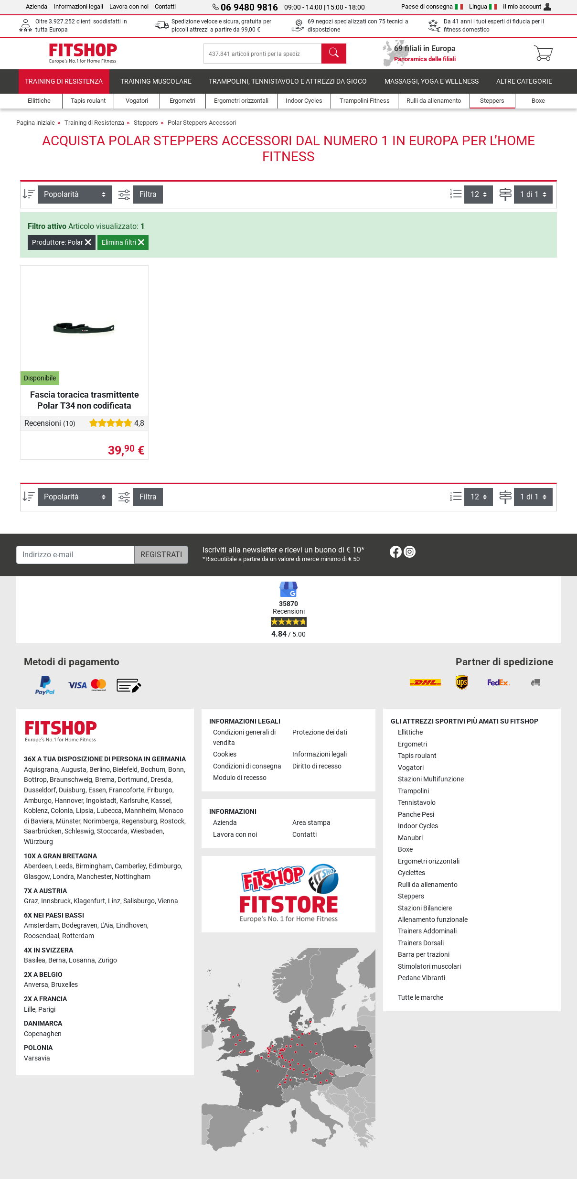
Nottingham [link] (132, 877)
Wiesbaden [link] (146, 831)
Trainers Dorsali (421, 943)
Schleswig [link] (79, 831)
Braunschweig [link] (71, 780)
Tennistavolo (417, 803)
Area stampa (311, 823)
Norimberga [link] (100, 821)
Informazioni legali (78, 6)
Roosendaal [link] (41, 936)
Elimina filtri (123, 249)
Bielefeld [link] (125, 770)
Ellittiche (410, 732)
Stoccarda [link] (112, 831)
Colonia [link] (62, 811)
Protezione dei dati (319, 732)
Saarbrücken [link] (43, 831)
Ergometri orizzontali (428, 861)
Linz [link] (114, 901)
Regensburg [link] (139, 821)
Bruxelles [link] (64, 985)
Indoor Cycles (418, 826)
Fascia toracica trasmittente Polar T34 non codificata (84, 406)
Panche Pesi (416, 815)
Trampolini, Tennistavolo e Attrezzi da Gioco (288, 88)
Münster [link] (68, 821)
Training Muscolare (156, 88)
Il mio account (527, 6)
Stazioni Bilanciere (425, 908)
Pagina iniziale (35, 129)
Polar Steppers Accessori (202, 129)
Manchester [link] (94, 877)
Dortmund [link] (133, 780)
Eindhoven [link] (131, 925)
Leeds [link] (64, 866)
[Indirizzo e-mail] (75, 555)
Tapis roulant (417, 756)
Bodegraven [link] (79, 925)
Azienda (36, 6)
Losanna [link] (82, 960)
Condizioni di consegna (247, 766)
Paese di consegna (432, 6)
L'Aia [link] (106, 925)
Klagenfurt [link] (89, 901)
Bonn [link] (176, 770)
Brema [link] (105, 780)
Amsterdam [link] (41, 925)
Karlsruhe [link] (133, 801)
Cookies (224, 754)
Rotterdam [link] (78, 936)
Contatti (165, 6)
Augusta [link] (73, 770)
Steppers (146, 129)
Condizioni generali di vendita (244, 737)
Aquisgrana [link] (41, 770)
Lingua (483, 6)
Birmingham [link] (93, 866)
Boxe (405, 849)
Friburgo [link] (159, 790)
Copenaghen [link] (43, 1034)
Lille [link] (29, 1010)
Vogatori (411, 768)
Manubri (410, 838)
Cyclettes (411, 873)
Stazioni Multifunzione (431, 779)
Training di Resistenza (64, 88)
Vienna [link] (168, 901)
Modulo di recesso (240, 778)
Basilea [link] (34, 960)
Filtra (148, 201)
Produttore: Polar (61, 249)
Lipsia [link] (85, 811)
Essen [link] (97, 790)
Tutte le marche (420, 998)
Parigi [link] (46, 1010)
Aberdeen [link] (38, 866)
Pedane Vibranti (421, 978)
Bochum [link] (152, 770)
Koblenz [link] (36, 811)
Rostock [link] (172, 821)
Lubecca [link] (109, 811)
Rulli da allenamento (428, 885)
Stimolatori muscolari (429, 967)
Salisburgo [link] (139, 901)
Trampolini (413, 791)
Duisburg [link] (72, 790)
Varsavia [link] (37, 1058)
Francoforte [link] (126, 790)
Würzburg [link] (38, 842)
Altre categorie (524, 88)
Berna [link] (57, 960)
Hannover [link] (68, 801)
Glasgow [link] (37, 877)
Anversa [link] (36, 985)
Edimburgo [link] (165, 866)
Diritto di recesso (317, 766)
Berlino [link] (99, 770)
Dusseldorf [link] (40, 790)
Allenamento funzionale (433, 920)
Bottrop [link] (35, 780)
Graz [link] (31, 901)
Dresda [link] (160, 780)
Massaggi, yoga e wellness (432, 88)
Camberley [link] (130, 866)
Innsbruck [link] (56, 901)
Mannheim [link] (140, 811)
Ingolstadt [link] (101, 801)
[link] (396, 553)
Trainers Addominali (427, 931)
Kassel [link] (161, 801)
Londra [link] (63, 877)
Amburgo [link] (38, 801)
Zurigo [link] (107, 960)
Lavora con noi (129, 6)
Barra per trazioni (423, 955)
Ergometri (412, 744)
